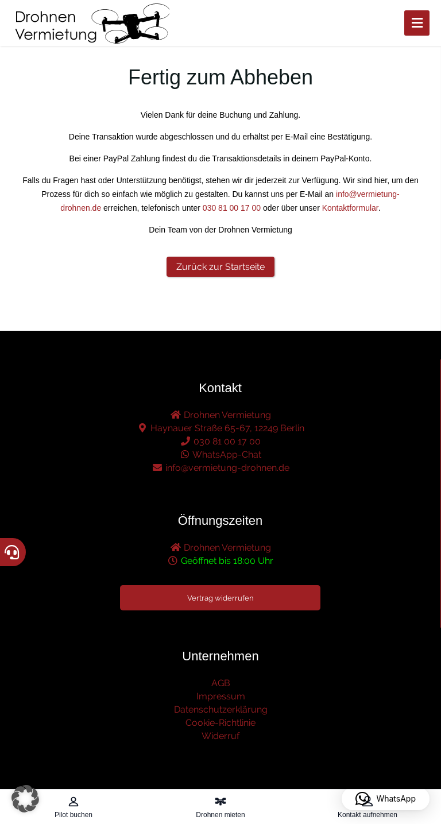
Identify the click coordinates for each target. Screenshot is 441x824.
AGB (220, 683)
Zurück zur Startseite (220, 266)
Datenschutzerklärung (221, 709)
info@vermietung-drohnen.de (220, 467)
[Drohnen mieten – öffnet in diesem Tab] (220, 807)
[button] (25, 798)
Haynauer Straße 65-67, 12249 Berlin (220, 428)
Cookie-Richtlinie (220, 722)
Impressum (220, 696)
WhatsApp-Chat (220, 454)
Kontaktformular (350, 207)
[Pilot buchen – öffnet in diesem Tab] (73, 807)
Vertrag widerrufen (220, 598)
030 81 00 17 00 (232, 207)
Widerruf (220, 735)
